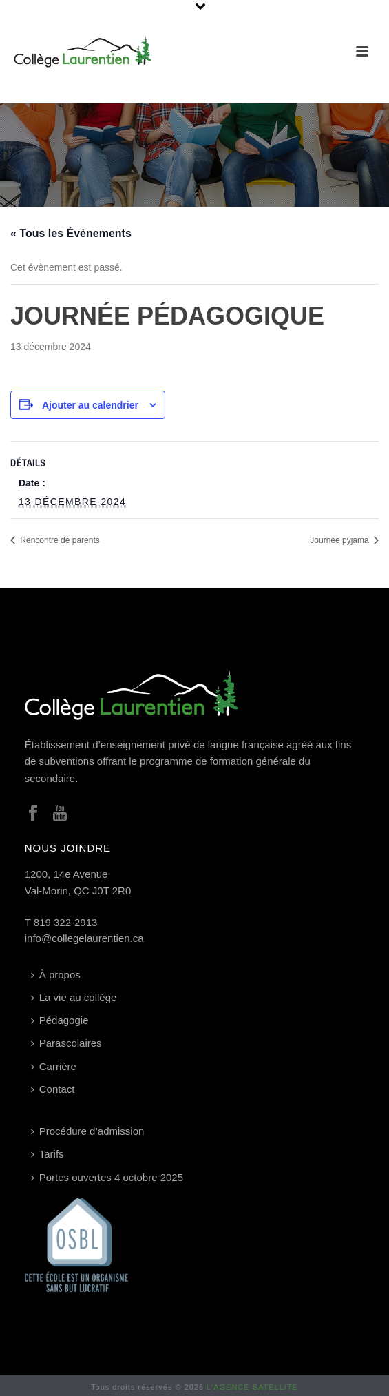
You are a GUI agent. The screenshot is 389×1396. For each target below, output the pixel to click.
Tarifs (47, 1154)
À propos (56, 975)
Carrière (53, 1066)
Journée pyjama (340, 540)
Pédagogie (60, 1020)
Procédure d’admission (88, 1131)
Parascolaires (66, 1043)
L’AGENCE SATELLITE (252, 1387)
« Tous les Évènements (71, 233)
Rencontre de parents (59, 540)
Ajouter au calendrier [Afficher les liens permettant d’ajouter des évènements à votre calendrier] (90, 405)
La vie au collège (74, 997)
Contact (53, 1089)
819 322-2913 (66, 922)
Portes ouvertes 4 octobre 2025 (107, 1177)
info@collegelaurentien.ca (84, 938)
